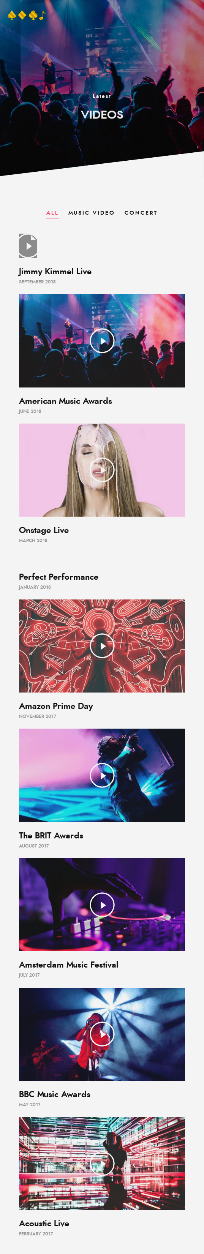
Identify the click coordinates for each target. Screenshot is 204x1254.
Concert (141, 213)
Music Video (91, 213)
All (52, 213)
